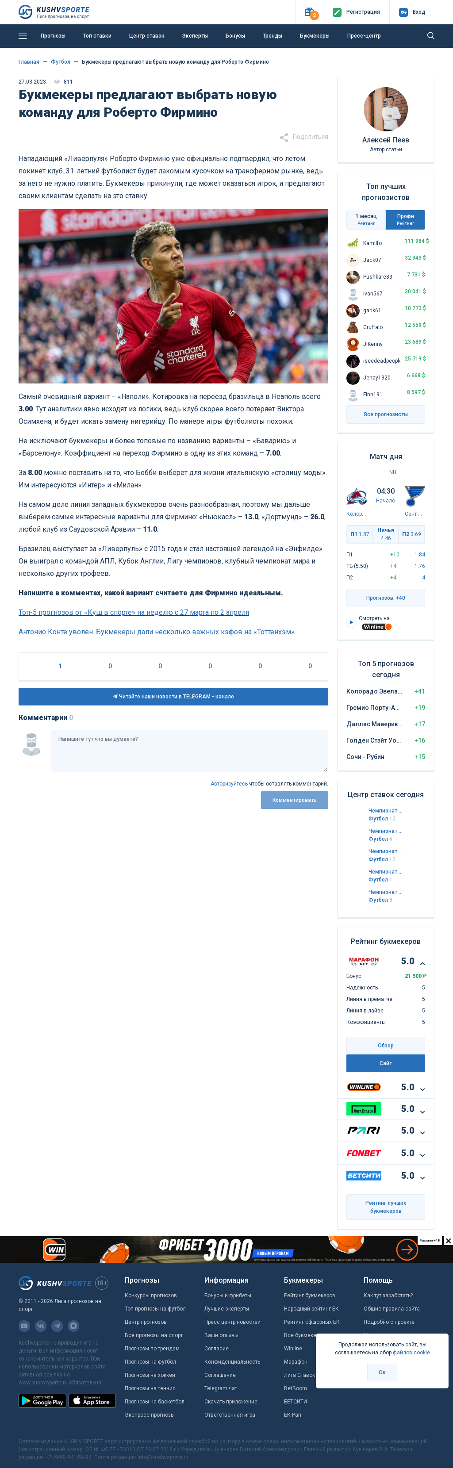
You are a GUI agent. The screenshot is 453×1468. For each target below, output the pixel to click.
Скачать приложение (230, 1402)
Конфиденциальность (232, 1362)
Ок (382, 1372)
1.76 (420, 566)
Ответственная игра (229, 1415)
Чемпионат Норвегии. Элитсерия (386, 892)
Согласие (216, 1348)
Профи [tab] (405, 219)
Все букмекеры (303, 1335)
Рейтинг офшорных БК (312, 1322)
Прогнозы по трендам (152, 1348)
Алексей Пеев (385, 140)
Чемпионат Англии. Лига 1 (386, 851)
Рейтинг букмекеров (309, 1295)
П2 (411, 534)
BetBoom (295, 1388)
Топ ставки (97, 36)
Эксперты (195, 36)
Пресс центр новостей (232, 1322)
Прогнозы (53, 36)
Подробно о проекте (389, 1322)
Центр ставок (147, 36)
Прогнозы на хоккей (150, 1375)
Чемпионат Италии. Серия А (386, 831)
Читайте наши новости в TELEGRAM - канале (173, 697)
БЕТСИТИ (295, 1402)
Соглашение (220, 1375)
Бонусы (235, 36)
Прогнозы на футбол (150, 1362)
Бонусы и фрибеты (227, 1295)
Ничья (385, 534)
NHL (394, 472)
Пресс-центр (364, 36)
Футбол (382, 819)
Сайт (386, 1063)
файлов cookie (411, 1352)
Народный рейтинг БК (311, 1309)
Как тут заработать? (388, 1295)
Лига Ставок (299, 1375)
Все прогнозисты (386, 414)
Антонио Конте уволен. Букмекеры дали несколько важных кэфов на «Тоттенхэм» (157, 632)
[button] (309, 12)
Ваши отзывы (221, 1335)
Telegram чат (220, 1388)
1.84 (420, 555)
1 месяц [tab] (366, 219)
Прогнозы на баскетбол (154, 1402)
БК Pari (292, 1415)
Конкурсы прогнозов (151, 1295)
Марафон (295, 1362)
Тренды (272, 36)
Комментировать (295, 800)
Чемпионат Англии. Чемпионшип (386, 811)
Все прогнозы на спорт (154, 1335)
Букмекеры (315, 36)
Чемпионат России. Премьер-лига (386, 872)
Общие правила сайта (392, 1309)
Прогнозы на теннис (150, 1388)
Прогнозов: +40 (385, 598)
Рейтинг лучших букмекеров (385, 1207)
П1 (359, 534)
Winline (293, 1348)
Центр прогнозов (146, 1322)
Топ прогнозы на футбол (155, 1309)
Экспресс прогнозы (150, 1415)
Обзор (386, 1046)
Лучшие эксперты (226, 1309)
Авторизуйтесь (229, 784)
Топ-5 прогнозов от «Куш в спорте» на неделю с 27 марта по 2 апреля (134, 612)
